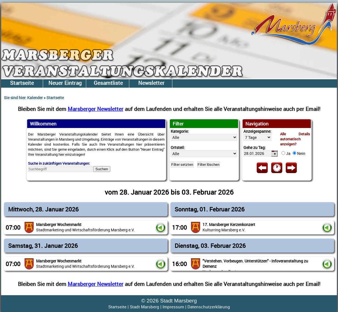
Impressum (173, 306)
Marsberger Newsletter (95, 108)
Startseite (117, 306)
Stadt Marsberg (144, 306)
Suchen (101, 169)
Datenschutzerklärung (208, 306)
